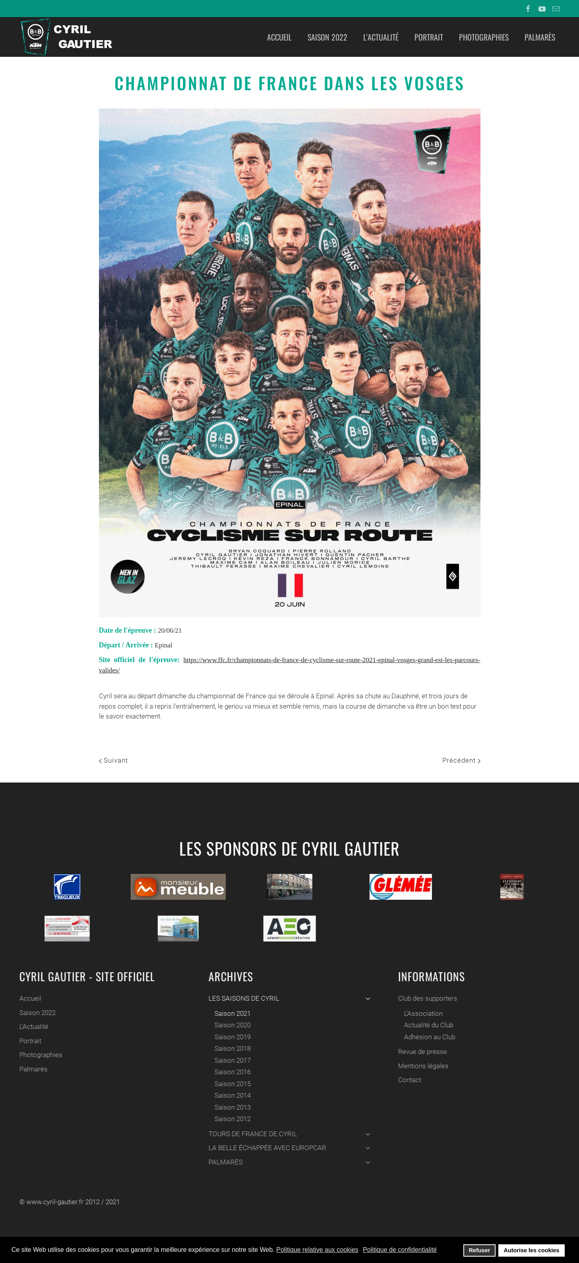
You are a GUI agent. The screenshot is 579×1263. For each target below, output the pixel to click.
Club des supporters (426, 998)
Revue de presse (421, 1052)
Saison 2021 (231, 1013)
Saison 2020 (231, 1025)
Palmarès (540, 37)
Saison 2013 (231, 1107)
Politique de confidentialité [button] (400, 1249)
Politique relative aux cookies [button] (317, 1249)
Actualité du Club (427, 1025)
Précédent (461, 760)
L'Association (422, 1013)
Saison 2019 (231, 1037)
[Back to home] (65, 37)
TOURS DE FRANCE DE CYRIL (288, 1134)
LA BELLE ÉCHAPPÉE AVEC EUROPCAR (288, 1148)
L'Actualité (381, 37)
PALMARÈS (288, 1162)
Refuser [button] (479, 1250)
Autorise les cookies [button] (532, 1250)
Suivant (113, 760)
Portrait (428, 37)
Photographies (484, 37)
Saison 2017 (231, 1060)
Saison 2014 (231, 1095)
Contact (408, 1080)
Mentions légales (422, 1066)
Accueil (279, 37)
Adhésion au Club (428, 1037)
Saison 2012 (231, 1119)
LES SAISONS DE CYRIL (288, 998)
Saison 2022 (327, 37)
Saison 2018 (231, 1048)
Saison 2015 (231, 1084)
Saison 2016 (231, 1072)
